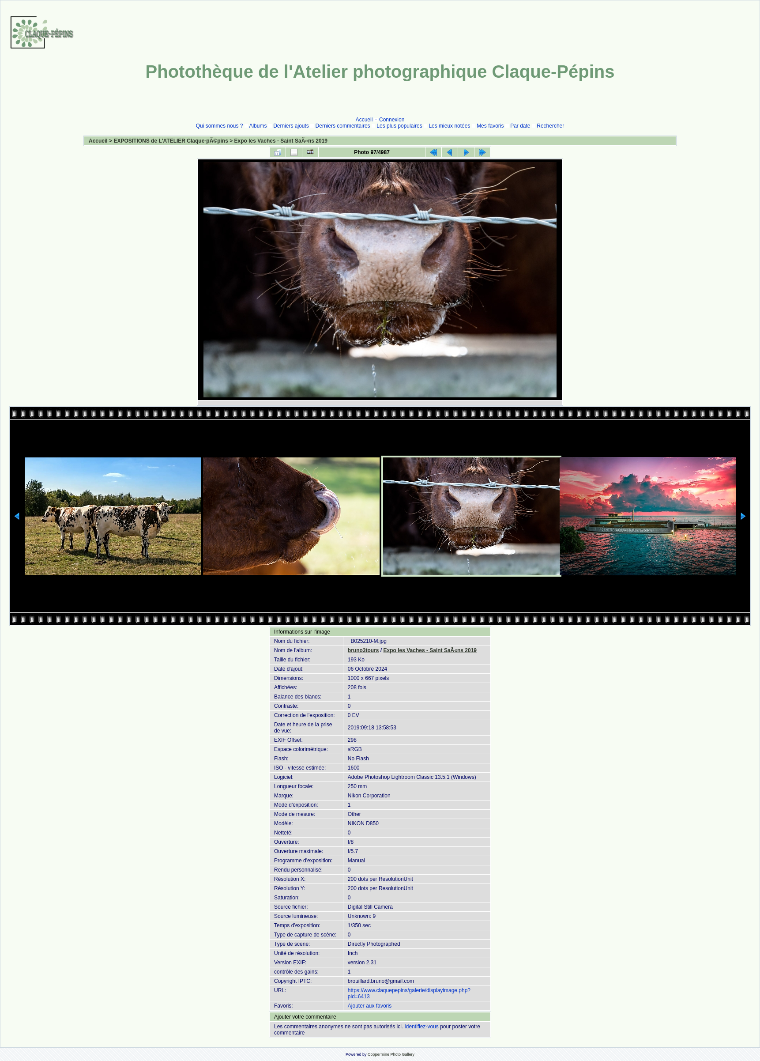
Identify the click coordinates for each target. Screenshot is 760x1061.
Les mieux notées (449, 126)
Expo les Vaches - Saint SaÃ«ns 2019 (280, 141)
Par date (520, 126)
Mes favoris (490, 126)
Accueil (364, 120)
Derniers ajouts (291, 126)
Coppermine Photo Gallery (391, 1054)
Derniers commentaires (343, 126)
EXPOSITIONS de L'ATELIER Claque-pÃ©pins (170, 141)
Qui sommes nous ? (219, 126)
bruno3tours (363, 650)
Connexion (391, 120)
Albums (258, 126)
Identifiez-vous (421, 1026)
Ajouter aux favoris (369, 1006)
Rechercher (550, 126)
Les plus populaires (399, 126)
